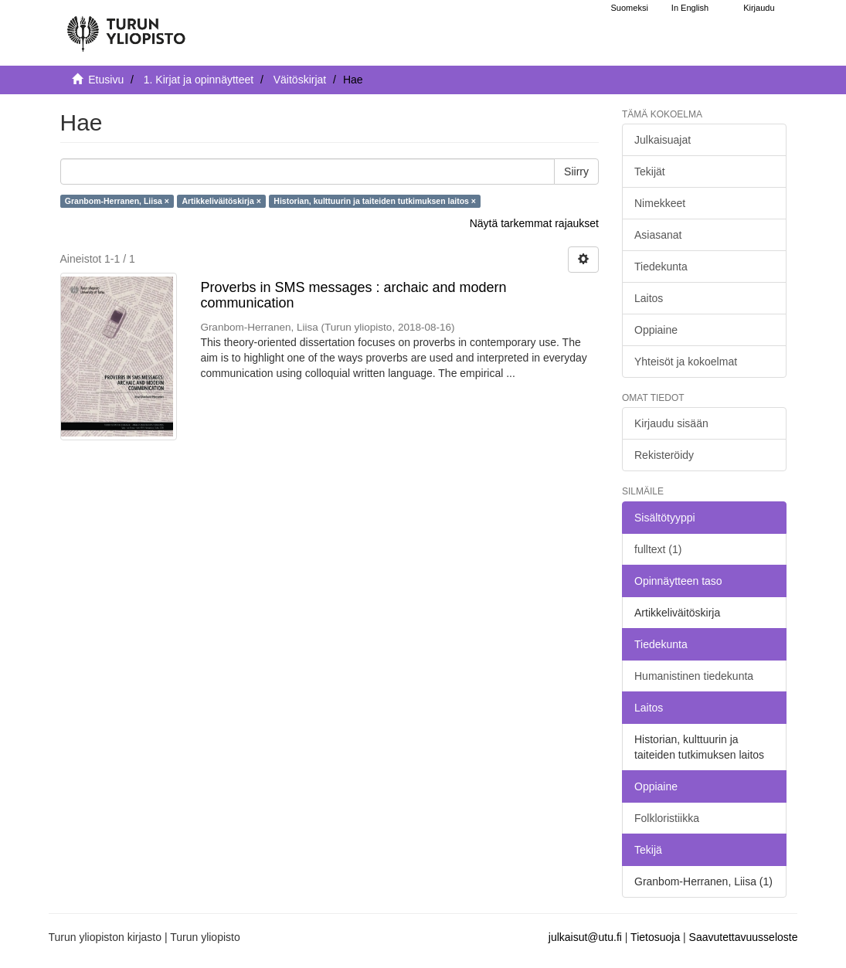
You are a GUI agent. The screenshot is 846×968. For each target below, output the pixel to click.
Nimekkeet (659, 203)
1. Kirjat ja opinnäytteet (198, 79)
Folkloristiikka (666, 818)
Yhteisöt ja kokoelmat (685, 361)
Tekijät (649, 171)
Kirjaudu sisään (671, 423)
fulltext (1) (657, 549)
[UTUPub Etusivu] (126, 27)
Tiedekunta (661, 266)
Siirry (576, 171)
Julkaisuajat (662, 140)
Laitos (648, 298)
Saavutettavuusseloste (743, 937)
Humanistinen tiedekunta (693, 676)
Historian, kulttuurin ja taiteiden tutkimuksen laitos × (375, 200)
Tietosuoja (655, 937)
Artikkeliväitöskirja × (221, 200)
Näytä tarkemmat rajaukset (534, 223)
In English (689, 7)
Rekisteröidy (664, 455)
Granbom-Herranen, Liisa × (117, 200)
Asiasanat (657, 235)
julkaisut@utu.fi (585, 937)
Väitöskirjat (300, 79)
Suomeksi (629, 7)
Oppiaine (656, 330)
